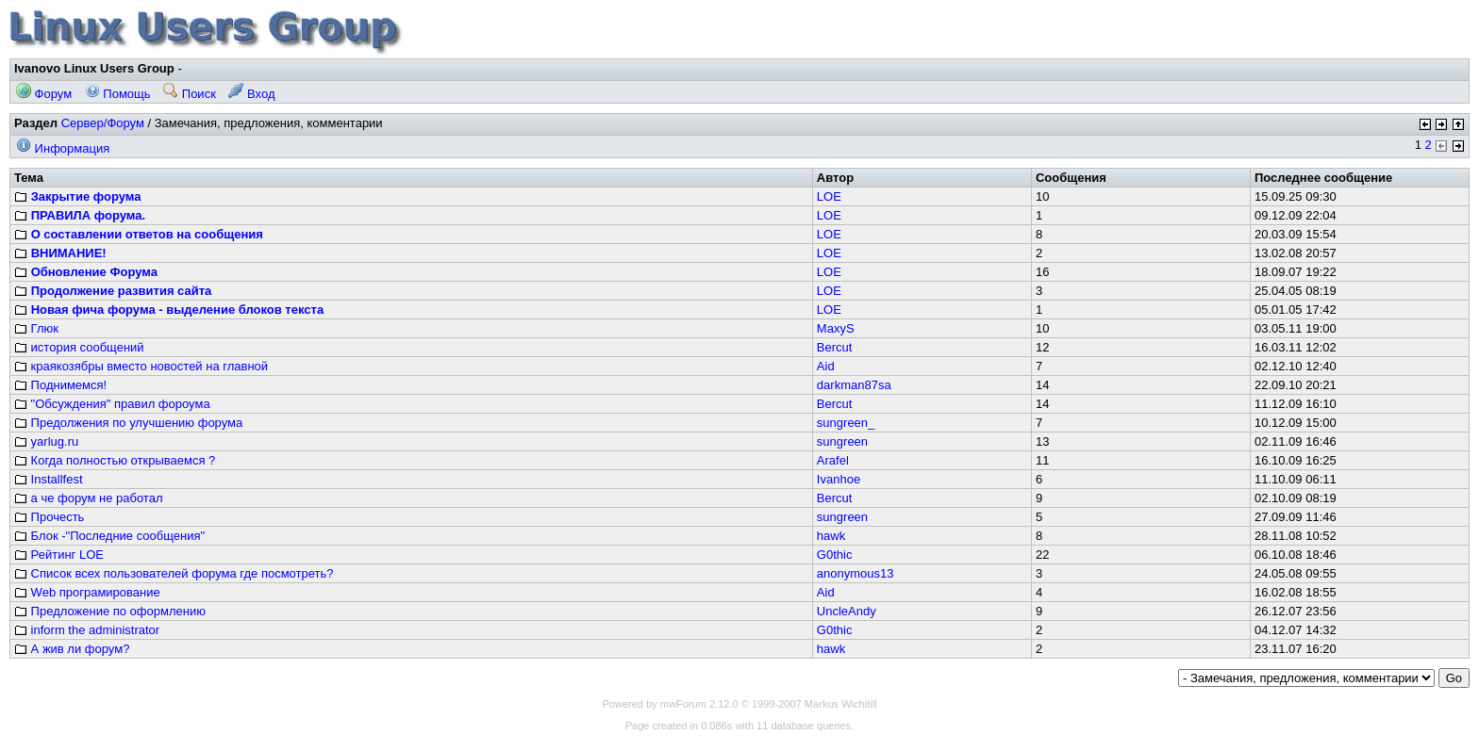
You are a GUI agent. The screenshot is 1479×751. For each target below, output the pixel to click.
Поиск (189, 94)
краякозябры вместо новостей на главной (141, 366)
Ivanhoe (838, 479)
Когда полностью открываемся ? (114, 460)
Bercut (835, 347)
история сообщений (79, 347)
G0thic (835, 554)
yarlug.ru (46, 441)
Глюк (36, 328)
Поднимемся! (60, 385)
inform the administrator (86, 630)
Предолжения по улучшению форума (128, 423)
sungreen (842, 441)
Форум (44, 94)
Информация (62, 148)
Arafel (833, 460)
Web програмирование (87, 592)
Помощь (118, 94)
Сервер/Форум (102, 123)
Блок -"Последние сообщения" (109, 536)
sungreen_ (845, 423)
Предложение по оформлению (110, 611)
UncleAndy (846, 611)
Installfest (48, 479)
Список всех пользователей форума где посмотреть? (174, 573)
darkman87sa (854, 385)
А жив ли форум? (71, 649)
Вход (251, 94)
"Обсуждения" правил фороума (112, 404)
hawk (831, 536)
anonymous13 (855, 573)
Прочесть (49, 517)
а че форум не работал (88, 498)
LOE (829, 196)
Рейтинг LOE (59, 554)
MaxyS (836, 328)
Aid (826, 366)
